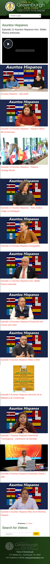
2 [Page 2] (27, 523)
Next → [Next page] (31, 523)
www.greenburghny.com (34, 558)
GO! (36, 534)
